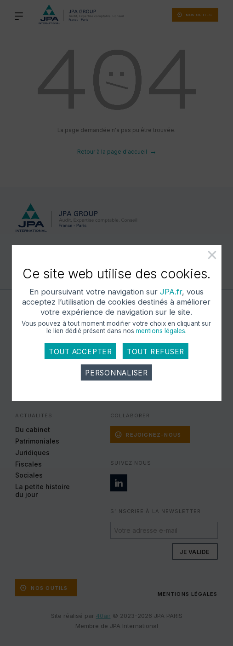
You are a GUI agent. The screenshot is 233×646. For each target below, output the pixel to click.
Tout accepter (80, 351)
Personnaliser (116, 373)
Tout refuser (155, 351)
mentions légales (160, 331)
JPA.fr (171, 291)
